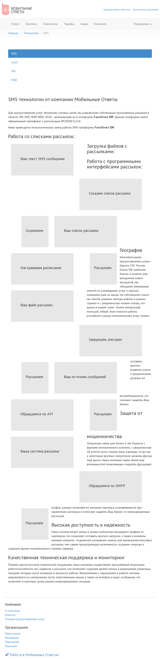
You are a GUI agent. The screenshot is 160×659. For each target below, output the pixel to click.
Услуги (15, 24)
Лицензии (11, 646)
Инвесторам (12, 633)
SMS (14, 53)
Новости (10, 615)
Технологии (50, 24)
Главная (13, 33)
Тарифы (69, 24)
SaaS (14, 62)
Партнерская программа (145, 9)
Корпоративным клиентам (117, 9)
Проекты (31, 24)
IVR (13, 71)
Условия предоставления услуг (25, 619)
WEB (14, 80)
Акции (84, 24)
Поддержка (143, 24)
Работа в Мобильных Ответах (32, 654)
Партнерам (12, 642)
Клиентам (100, 24)
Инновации (12, 638)
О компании (12, 611)
